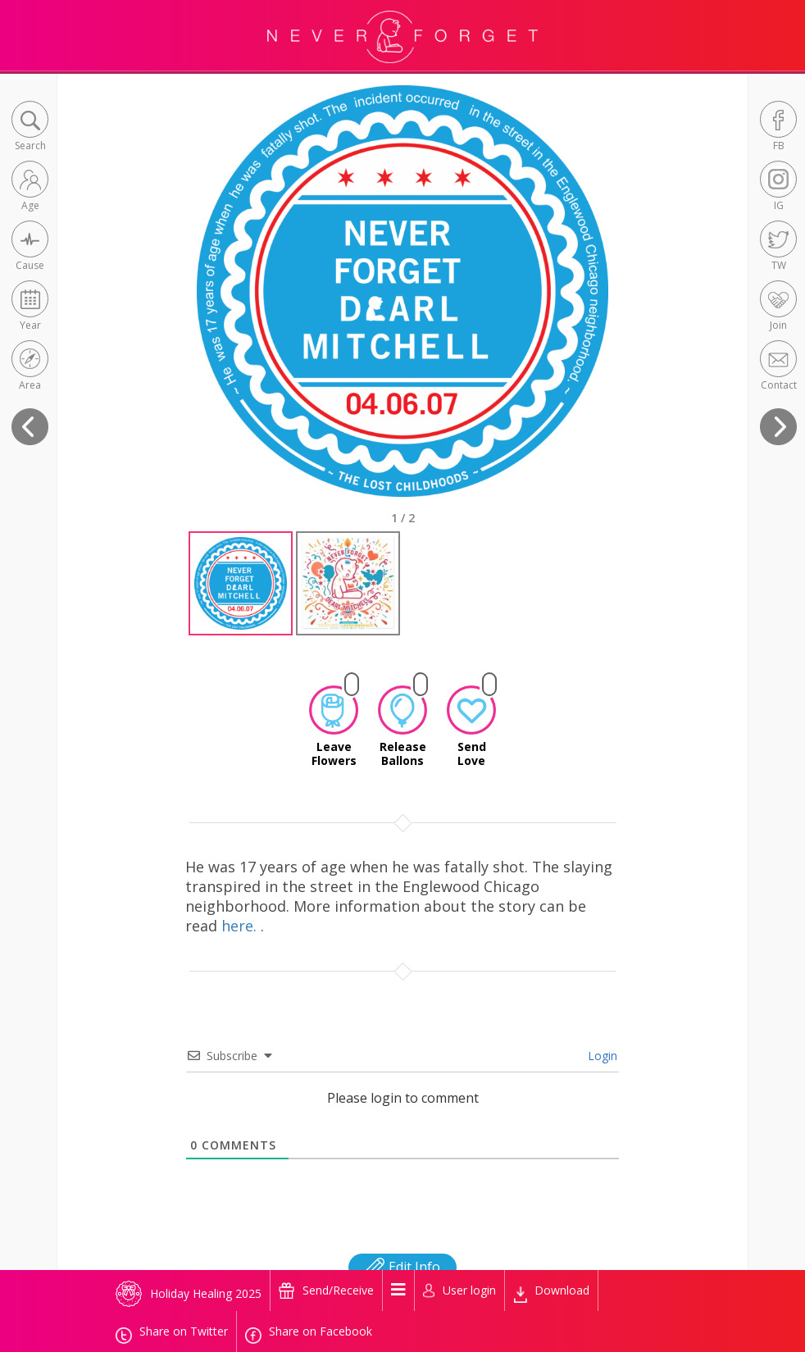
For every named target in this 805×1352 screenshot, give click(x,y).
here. (241, 925)
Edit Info (402, 1267)
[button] (30, 127)
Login (600, 1055)
